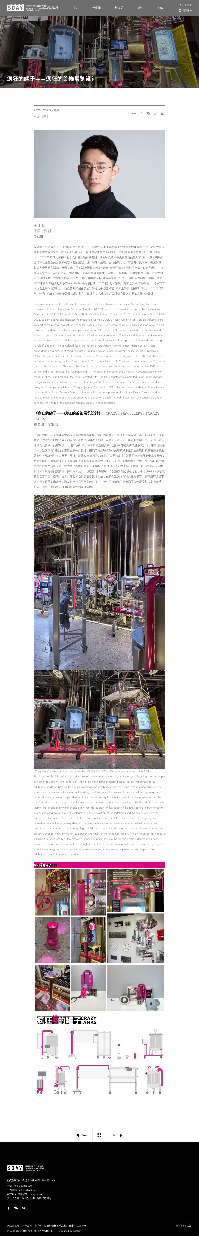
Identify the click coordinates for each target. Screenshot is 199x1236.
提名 (75, 7)
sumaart (77, 1231)
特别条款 (27, 1225)
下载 (160, 7)
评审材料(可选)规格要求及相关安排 (54, 1225)
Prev (81, 1135)
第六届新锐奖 (50, 7)
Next (117, 1135)
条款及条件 (13, 1225)
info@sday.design (28, 1190)
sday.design (37, 1194)
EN (181, 5)
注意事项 (81, 1225)
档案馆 (119, 7)
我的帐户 (187, 10)
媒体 (140, 7)
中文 (189, 5)
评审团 (96, 7)
